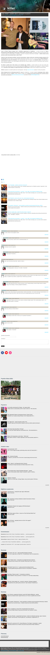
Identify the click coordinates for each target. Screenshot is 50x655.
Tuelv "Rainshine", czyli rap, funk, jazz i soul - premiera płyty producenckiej (21, 198)
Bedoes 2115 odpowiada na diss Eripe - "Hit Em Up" (17, 436)
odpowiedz (46, 234)
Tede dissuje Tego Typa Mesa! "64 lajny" (15, 428)
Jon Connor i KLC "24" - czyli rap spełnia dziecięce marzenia (19, 552)
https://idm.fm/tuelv (30, 69)
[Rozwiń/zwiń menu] (48, 9)
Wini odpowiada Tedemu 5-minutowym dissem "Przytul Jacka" (20, 414)
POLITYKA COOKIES (21, 650)
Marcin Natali (13, 15)
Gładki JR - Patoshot (11, 477)
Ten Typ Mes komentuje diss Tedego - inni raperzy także (18, 407)
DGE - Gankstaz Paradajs (12, 456)
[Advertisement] (25, 3)
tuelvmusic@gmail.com (35, 74)
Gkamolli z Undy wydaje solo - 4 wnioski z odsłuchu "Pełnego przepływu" (22, 581)
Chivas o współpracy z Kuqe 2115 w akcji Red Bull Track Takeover (20, 608)
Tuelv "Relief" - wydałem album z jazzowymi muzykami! (16, 13)
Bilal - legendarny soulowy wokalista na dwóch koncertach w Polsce (21, 498)
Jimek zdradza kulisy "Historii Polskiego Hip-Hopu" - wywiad (19, 470)
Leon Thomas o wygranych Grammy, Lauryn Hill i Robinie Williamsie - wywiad (23, 594)
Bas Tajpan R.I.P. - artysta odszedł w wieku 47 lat (17, 421)
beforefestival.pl (4, 637)
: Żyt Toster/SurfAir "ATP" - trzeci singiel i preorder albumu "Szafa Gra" (16, 544)
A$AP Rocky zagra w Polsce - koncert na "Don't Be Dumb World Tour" (21, 513)
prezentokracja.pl (4, 636)
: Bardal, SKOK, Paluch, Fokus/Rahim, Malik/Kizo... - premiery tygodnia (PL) (17, 534)
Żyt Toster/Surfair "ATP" (12, 449)
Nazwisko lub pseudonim (5, 335)
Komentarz (3, 338)
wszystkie (47, 485)
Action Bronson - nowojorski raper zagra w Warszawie (18, 491)
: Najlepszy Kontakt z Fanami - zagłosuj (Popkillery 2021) (14, 539)
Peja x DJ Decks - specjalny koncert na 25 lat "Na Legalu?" (19, 520)
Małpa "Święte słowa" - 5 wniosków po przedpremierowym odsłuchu (21, 559)
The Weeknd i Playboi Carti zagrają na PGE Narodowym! (18, 506)
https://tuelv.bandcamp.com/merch (18, 74)
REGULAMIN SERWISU (4, 650)
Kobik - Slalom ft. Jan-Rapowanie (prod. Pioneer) (17, 463)
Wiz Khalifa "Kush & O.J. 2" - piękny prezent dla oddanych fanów (20, 567)
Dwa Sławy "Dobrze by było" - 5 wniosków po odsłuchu (18, 574)
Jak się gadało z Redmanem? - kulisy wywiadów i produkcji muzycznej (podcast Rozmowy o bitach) (25, 205)
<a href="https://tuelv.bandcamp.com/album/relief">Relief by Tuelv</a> (12, 127)
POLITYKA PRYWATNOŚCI (13, 650)
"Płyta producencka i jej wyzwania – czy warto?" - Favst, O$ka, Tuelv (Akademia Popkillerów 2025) (25, 191)
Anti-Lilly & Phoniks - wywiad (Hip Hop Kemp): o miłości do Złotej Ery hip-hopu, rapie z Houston (26, 616)
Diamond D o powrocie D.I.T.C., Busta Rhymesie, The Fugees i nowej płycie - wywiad (24, 623)
